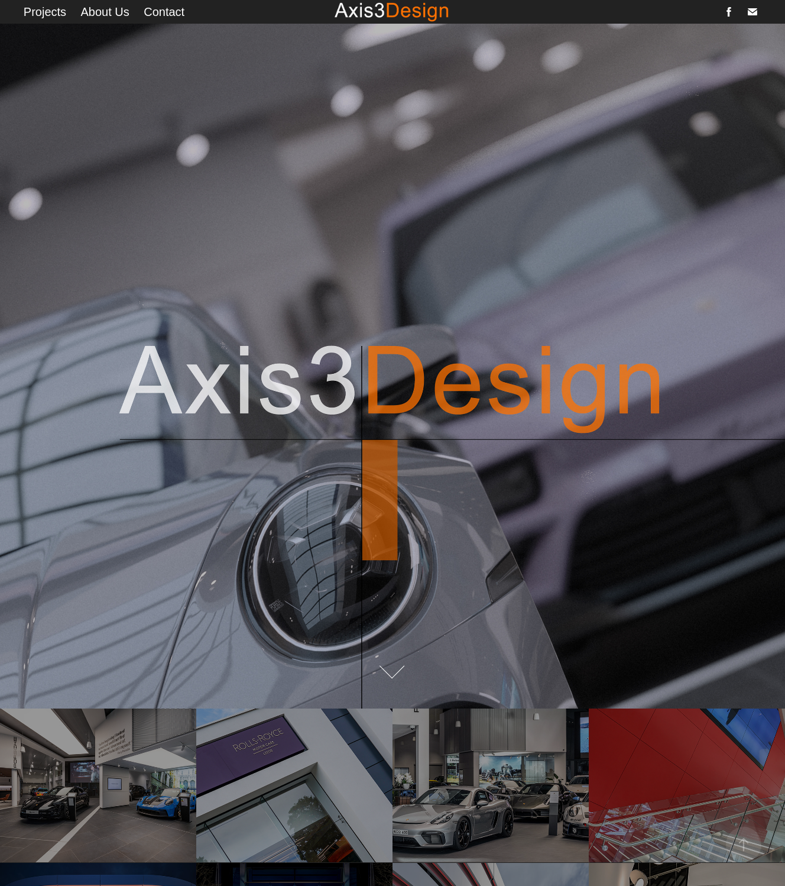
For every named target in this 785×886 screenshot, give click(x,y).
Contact (164, 11)
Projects (45, 11)
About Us (105, 11)
